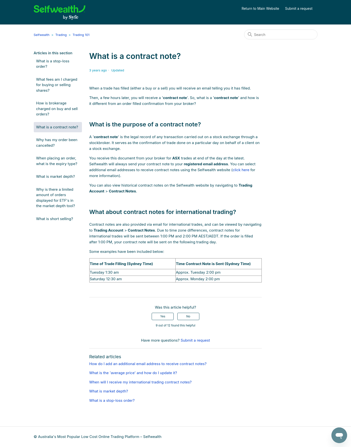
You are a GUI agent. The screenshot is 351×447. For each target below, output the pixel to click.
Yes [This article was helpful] (162, 316)
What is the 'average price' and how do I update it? (133, 372)
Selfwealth (42, 35)
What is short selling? (54, 218)
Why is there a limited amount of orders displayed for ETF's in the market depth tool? (55, 197)
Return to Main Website (260, 8)
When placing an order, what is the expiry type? (56, 161)
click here (241, 170)
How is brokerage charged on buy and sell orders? (57, 108)
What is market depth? (55, 176)
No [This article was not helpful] (188, 316)
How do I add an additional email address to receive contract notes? (148, 363)
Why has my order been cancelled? (57, 142)
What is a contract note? (57, 127)
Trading (61, 35)
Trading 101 (81, 35)
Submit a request (299, 8)
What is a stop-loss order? (52, 64)
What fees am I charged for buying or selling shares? (56, 85)
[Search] (280, 34)
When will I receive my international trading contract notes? (140, 382)
